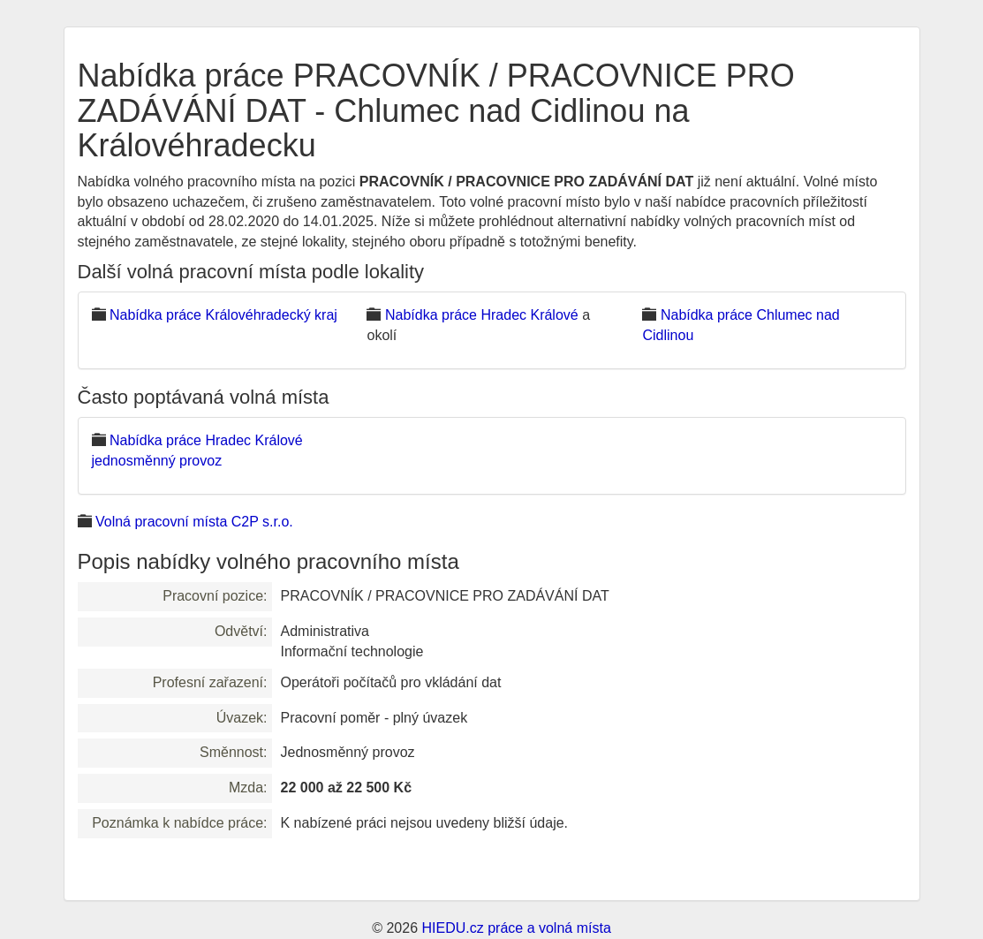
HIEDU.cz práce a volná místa (515, 927)
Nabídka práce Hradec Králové (481, 314)
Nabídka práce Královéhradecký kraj (223, 314)
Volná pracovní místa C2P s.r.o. (194, 521)
